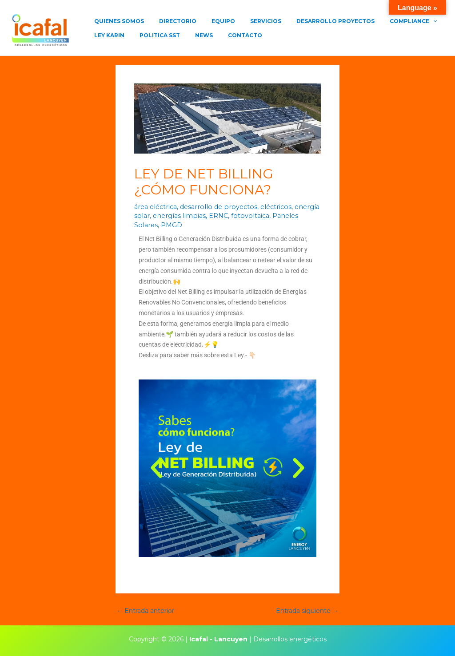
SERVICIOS (237, 21)
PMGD (145, 225)
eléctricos (269, 207)
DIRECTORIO (165, 21)
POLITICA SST (110, 39)
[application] (389, 21)
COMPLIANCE (369, 21)
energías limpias (176, 216)
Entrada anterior (145, 610)
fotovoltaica (245, 216)
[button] (156, 467)
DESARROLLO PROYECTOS (299, 21)
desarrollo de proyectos (215, 207)
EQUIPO (203, 21)
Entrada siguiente (307, 610)
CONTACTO (180, 39)
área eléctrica (155, 207)
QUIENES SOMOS (115, 21)
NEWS (147, 39)
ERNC (214, 216)
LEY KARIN (415, 21)
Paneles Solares (290, 216)
